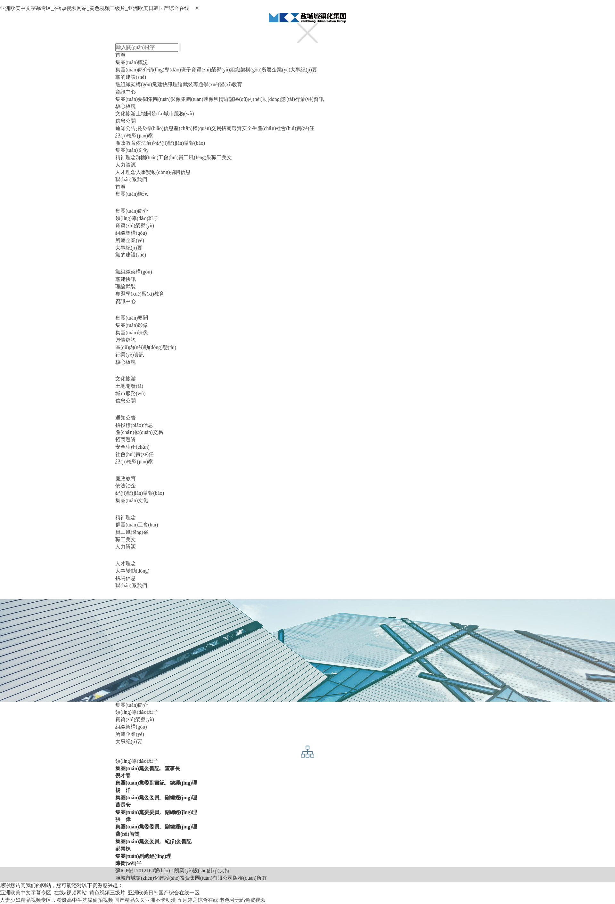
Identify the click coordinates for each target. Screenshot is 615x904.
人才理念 (125, 172)
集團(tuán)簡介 (131, 69)
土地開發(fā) (150, 113)
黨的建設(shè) (130, 77)
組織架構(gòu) (246, 69)
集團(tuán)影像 (164, 99)
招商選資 (231, 128)
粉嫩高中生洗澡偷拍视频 (85, 900)
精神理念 (125, 157)
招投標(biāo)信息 (155, 128)
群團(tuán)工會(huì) (157, 157)
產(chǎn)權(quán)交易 (197, 128)
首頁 (120, 55)
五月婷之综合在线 (197, 900)
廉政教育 (125, 143)
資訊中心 (125, 91)
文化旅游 (125, 113)
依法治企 (146, 143)
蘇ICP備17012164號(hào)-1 (144, 870)
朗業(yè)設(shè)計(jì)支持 (202, 870)
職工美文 (221, 157)
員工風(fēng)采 (194, 157)
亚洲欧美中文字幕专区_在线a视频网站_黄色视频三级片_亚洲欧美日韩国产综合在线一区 (100, 8)
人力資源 (125, 164)
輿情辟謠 (224, 99)
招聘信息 (180, 172)
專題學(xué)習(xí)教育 (217, 84)
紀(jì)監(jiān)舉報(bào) (180, 143)
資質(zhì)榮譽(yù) (210, 69)
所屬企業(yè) (275, 69)
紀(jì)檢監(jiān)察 (134, 135)
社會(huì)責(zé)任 (295, 128)
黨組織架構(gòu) (133, 84)
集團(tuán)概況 (131, 62)
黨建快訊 (162, 84)
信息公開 (125, 121)
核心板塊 (125, 106)
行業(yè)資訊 (309, 99)
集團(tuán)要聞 (131, 99)
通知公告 (125, 128)
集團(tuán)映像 (197, 99)
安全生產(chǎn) (259, 128)
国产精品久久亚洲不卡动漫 (145, 900)
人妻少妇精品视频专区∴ (27, 900)
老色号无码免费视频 (242, 900)
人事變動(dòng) (153, 172)
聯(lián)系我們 (131, 179)
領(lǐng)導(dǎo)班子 (169, 69)
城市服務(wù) (179, 113)
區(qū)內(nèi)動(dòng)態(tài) (264, 99)
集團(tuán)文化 (131, 150)
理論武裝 (183, 84)
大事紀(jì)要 (303, 69)
